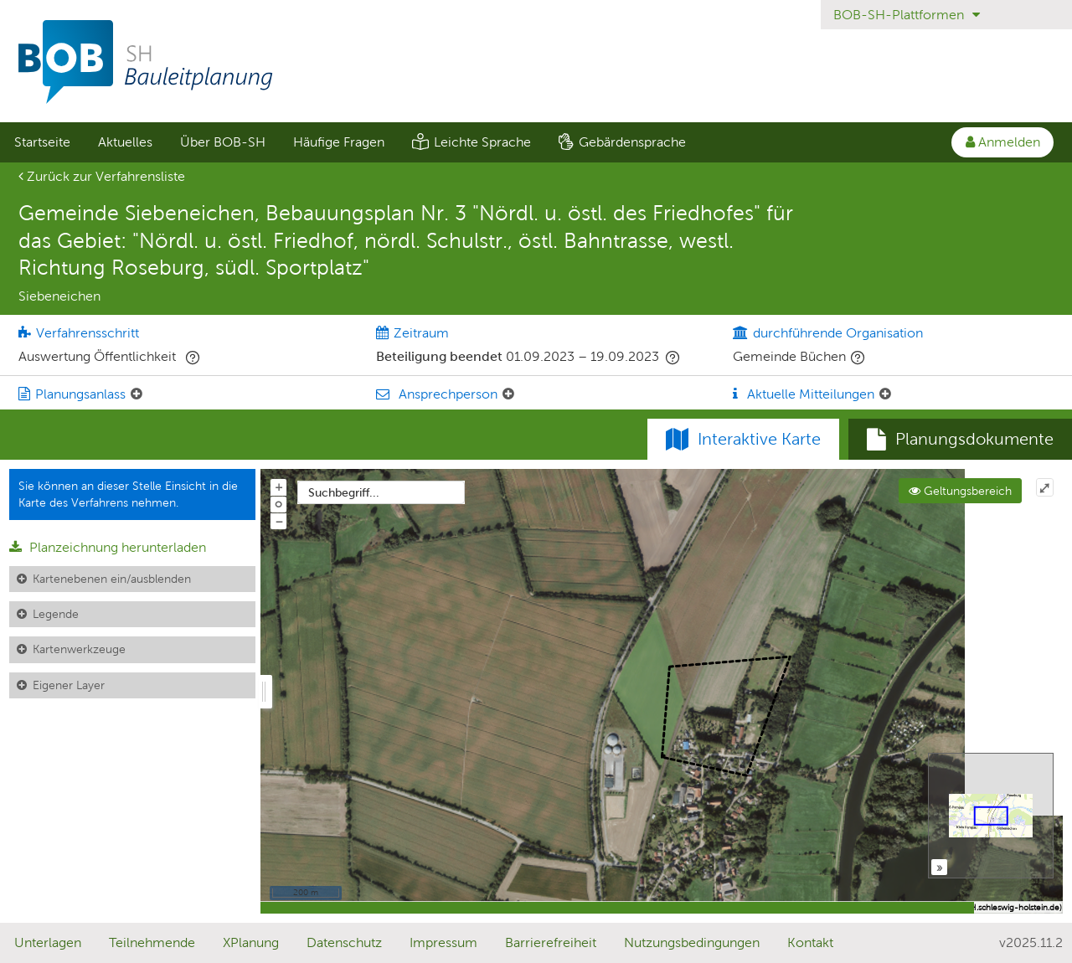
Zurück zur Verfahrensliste (101, 176)
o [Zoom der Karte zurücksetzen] (278, 503)
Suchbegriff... (343, 492)
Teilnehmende (152, 942)
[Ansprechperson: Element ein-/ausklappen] (508, 394)
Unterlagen (47, 942)
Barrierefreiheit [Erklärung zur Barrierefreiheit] (550, 942)
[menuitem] (42, 142)
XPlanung (251, 942)
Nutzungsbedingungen (692, 942)
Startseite (42, 142)
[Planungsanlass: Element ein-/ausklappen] (136, 394)
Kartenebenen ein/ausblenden (112, 578)
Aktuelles (125, 142)
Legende (56, 614)
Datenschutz (344, 942)
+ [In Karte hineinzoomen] (279, 486)
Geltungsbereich (960, 490)
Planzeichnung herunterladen (107, 547)
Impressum (443, 942)
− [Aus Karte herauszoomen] (279, 521)
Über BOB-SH (222, 142)
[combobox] (381, 492)
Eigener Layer (69, 685)
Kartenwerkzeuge (79, 649)
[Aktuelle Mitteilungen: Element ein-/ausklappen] (885, 394)
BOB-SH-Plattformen (906, 15)
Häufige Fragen (338, 142)
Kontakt (810, 942)
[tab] (960, 440)
